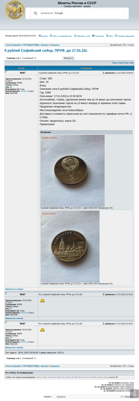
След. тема (128, 63)
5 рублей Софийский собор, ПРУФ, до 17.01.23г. (46, 50)
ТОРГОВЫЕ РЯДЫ (31, 366)
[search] (76, 13)
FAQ (109, 36)
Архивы (44, 366)
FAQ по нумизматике (61, 36)
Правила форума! (124, 36)
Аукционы (55, 366)
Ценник (43, 36)
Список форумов (13, 366)
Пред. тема (117, 63)
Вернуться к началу (14, 289)
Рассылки (98, 36)
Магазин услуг (82, 36)
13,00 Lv (24, 91)
